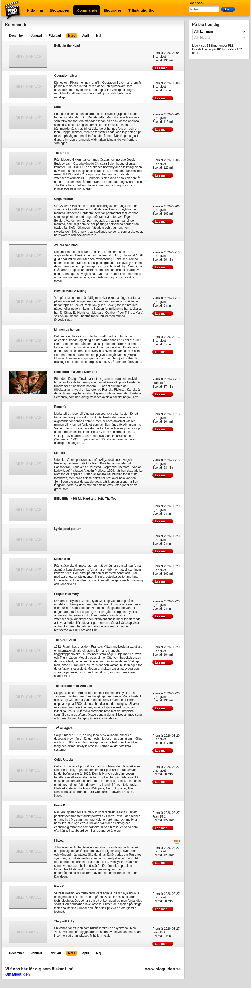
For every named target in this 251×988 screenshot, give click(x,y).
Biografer (112, 10)
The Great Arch (65, 639)
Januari (36, 35)
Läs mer (162, 68)
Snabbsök (196, 3)
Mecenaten (62, 558)
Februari (55, 35)
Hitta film (35, 10)
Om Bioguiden (17, 974)
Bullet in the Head (67, 45)
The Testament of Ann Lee (73, 685)
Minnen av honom (67, 329)
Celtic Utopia (63, 759)
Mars (71, 35)
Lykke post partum (67, 528)
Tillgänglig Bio (141, 10)
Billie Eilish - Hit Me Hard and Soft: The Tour (86, 498)
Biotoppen (59, 10)
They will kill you (66, 921)
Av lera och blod (66, 245)
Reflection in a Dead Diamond (75, 371)
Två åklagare (63, 728)
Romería (60, 406)
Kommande (86, 10)
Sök (228, 9)
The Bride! (61, 152)
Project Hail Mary (66, 593)
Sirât (57, 107)
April (85, 35)
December (16, 35)
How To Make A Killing (70, 290)
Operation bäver (65, 75)
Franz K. (60, 805)
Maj (98, 35)
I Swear (59, 840)
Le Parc (59, 452)
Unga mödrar (63, 198)
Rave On (60, 886)
